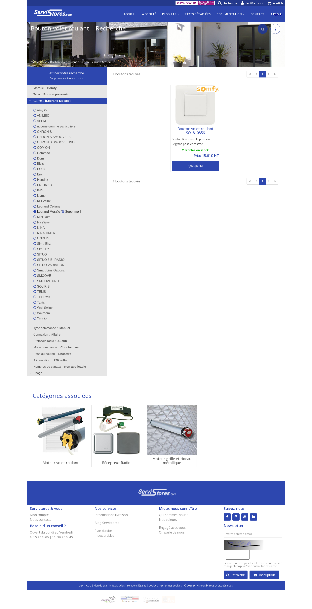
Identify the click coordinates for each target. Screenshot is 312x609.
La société (148, 14)
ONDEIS (41, 238)
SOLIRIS (41, 286)
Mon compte (39, 515)
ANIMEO (41, 115)
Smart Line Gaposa (48, 270)
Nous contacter (41, 519)
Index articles (104, 535)
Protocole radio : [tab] (50, 341)
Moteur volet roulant (61, 462)
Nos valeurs (168, 519)
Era (37, 174)
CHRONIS (42, 131)
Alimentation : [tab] (50, 360)
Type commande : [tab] (51, 328)
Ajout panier (195, 165)
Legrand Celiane (46, 206)
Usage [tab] (35, 373)
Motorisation (39, 62)
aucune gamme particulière (54, 126)
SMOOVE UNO (46, 281)
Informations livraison (111, 515)
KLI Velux (42, 201)
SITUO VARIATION (48, 265)
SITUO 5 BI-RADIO (48, 259)
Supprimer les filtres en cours (66, 78)
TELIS (39, 291)
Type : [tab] (50, 94)
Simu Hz (41, 249)
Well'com (41, 313)
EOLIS (40, 169)
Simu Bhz (42, 243)
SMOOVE (42, 275)
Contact (257, 14)
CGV (81, 585)
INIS (38, 190)
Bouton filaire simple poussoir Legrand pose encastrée (191, 141)
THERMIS (42, 297)
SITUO (40, 254)
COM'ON (41, 147)
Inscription (264, 575)
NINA (39, 227)
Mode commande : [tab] (56, 347)
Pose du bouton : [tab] (52, 353)
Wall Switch (43, 307)
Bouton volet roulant (63, 62)
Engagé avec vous (172, 527)
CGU (88, 585)
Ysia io (40, 318)
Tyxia (39, 302)
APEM (39, 121)
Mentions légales (136, 585)
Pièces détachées (198, 14)
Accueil (129, 14)
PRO (276, 14)
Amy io (40, 110)
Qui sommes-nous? (173, 515)
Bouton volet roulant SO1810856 (195, 130)
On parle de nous (172, 532)
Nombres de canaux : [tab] (59, 366)
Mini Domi (42, 217)
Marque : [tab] (45, 88)
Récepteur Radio (116, 462)
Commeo (41, 153)
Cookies (153, 585)
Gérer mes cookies (171, 585)
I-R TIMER (42, 185)
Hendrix (40, 179)
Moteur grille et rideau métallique (171, 460)
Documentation (230, 14)
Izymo (39, 195)
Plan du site (103, 531)
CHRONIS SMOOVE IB (51, 137)
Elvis (38, 163)
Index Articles (117, 585)
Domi (39, 158)
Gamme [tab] (49, 100)
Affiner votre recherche (66, 73)
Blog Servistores (107, 523)
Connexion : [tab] (46, 334)
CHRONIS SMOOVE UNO (54, 142)
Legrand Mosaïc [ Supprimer (56, 211)
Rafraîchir (235, 575)
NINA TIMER (44, 233)
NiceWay (41, 222)
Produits (170, 14)
